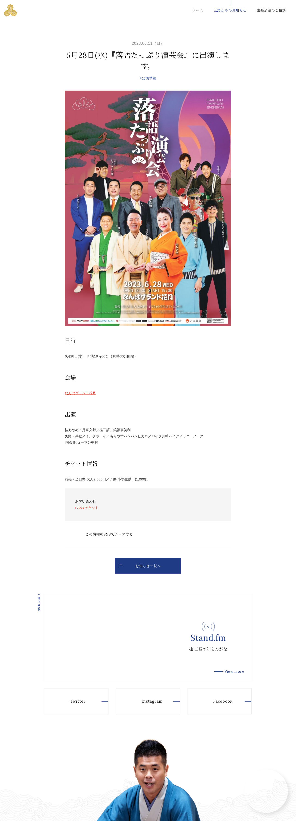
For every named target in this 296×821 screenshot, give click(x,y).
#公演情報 (148, 78)
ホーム (197, 10)
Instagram (144, 701)
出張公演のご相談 (271, 10)
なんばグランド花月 (80, 393)
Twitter (70, 701)
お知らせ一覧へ (140, 566)
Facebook (214, 701)
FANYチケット (86, 508)
